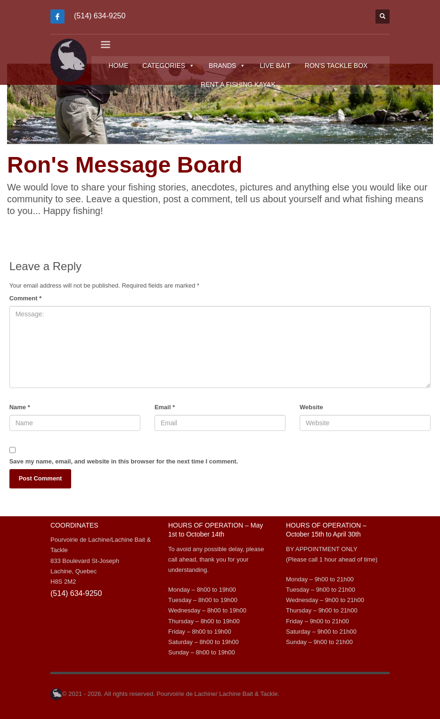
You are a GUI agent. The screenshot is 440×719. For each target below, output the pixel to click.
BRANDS (229, 65)
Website (311, 407)
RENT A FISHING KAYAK (240, 84)
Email (165, 407)
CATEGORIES (170, 65)
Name (19, 407)
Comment (25, 298)
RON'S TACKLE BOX (338, 65)
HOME (120, 65)
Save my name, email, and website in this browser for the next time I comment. (123, 461)
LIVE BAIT (276, 65)
